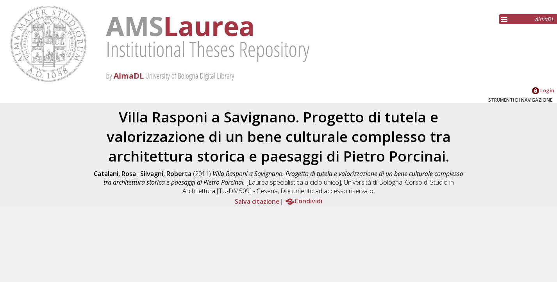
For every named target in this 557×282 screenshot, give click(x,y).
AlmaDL (544, 19)
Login (543, 90)
